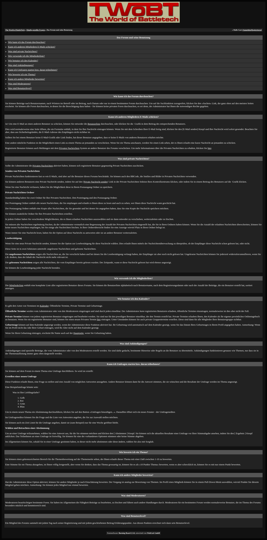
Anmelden (247, 30)
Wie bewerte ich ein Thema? (22, 74)
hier (209, 148)
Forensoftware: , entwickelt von (133, 533)
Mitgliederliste (16, 285)
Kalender (44, 305)
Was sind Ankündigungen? (21, 65)
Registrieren (256, 30)
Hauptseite (78, 333)
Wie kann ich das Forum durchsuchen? (26, 42)
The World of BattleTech (15, 30)
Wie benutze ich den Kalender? (23, 60)
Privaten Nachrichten (69, 148)
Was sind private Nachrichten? (22, 51)
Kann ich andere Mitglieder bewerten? (26, 79)
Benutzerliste (94, 123)
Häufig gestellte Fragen (36, 30)
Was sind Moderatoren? (19, 83)
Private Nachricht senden (96, 181)
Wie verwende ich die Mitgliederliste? (26, 56)
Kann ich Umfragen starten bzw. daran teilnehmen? (32, 69)
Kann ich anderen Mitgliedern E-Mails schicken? (31, 46)
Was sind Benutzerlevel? (20, 88)
